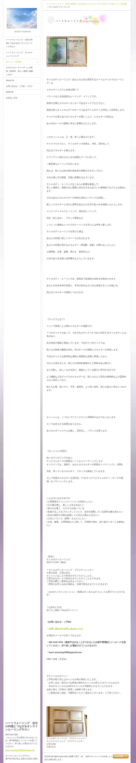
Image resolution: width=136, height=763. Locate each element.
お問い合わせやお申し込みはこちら (66, 628)
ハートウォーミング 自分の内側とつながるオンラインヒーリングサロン (19, 43)
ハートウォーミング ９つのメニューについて (19, 54)
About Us (10, 80)
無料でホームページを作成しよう (99, 756)
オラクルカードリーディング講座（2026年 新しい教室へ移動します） (19, 71)
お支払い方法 (11, 97)
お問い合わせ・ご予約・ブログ (19, 86)
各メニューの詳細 (13, 61)
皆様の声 (10, 92)
